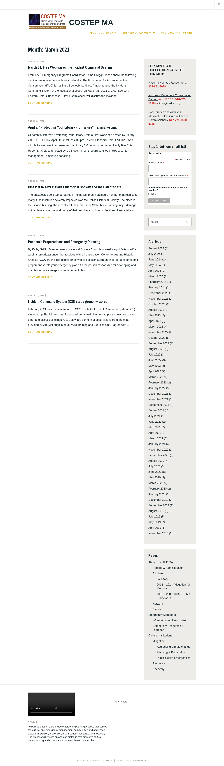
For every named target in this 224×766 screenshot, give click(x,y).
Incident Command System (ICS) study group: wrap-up (67, 301)
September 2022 (158, 343)
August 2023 (156, 309)
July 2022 (154, 354)
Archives (158, 573)
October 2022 (156, 337)
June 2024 (154, 259)
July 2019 (154, 516)
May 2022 (154, 365)
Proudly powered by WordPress (95, 760)
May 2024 (154, 265)
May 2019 (154, 522)
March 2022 (155, 376)
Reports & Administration (168, 567)
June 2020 (154, 471)
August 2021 (156, 410)
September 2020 (158, 455)
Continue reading (46, 103)
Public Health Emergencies (173, 657)
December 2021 (158, 393)
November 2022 (158, 332)
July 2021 (154, 416)
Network (158, 603)
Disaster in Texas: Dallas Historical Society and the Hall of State (74, 187)
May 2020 (154, 477)
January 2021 (156, 444)
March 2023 (155, 326)
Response (159, 663)
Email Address (156, 162)
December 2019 (158, 499)
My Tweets (121, 701)
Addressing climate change (173, 646)
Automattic (140, 760)
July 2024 (154, 253)
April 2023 (154, 321)
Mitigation (159, 641)
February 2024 (157, 281)
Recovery (158, 669)
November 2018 (158, 533)
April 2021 (154, 432)
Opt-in (153, 194)
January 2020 (156, 494)
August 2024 (156, 248)
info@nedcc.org (169, 103)
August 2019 (156, 511)
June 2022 (154, 360)
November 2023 (158, 298)
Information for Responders (170, 620)
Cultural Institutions (176, 32)
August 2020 (156, 460)
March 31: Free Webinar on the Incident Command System (70, 67)
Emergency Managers (137, 32)
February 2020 (157, 488)
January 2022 (156, 388)
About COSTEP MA (101, 32)
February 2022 (157, 382)
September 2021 (158, 404)
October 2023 (156, 304)
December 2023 (158, 293)
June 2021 (154, 421)
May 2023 (154, 315)
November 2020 (158, 449)
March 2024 (155, 276)
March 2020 (155, 483)
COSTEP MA (91, 22)
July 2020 (154, 466)
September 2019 (158, 505)
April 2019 (154, 527)
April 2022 (154, 371)
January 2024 (156, 287)
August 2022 (156, 349)
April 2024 (154, 270)
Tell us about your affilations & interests (168, 175)
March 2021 (155, 438)
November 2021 (158, 399)
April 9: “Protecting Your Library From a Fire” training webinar (73, 127)
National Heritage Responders (167, 82)
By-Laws (162, 579)
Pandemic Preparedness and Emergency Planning (64, 241)
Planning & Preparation (171, 652)
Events (157, 609)
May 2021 (154, 427)
